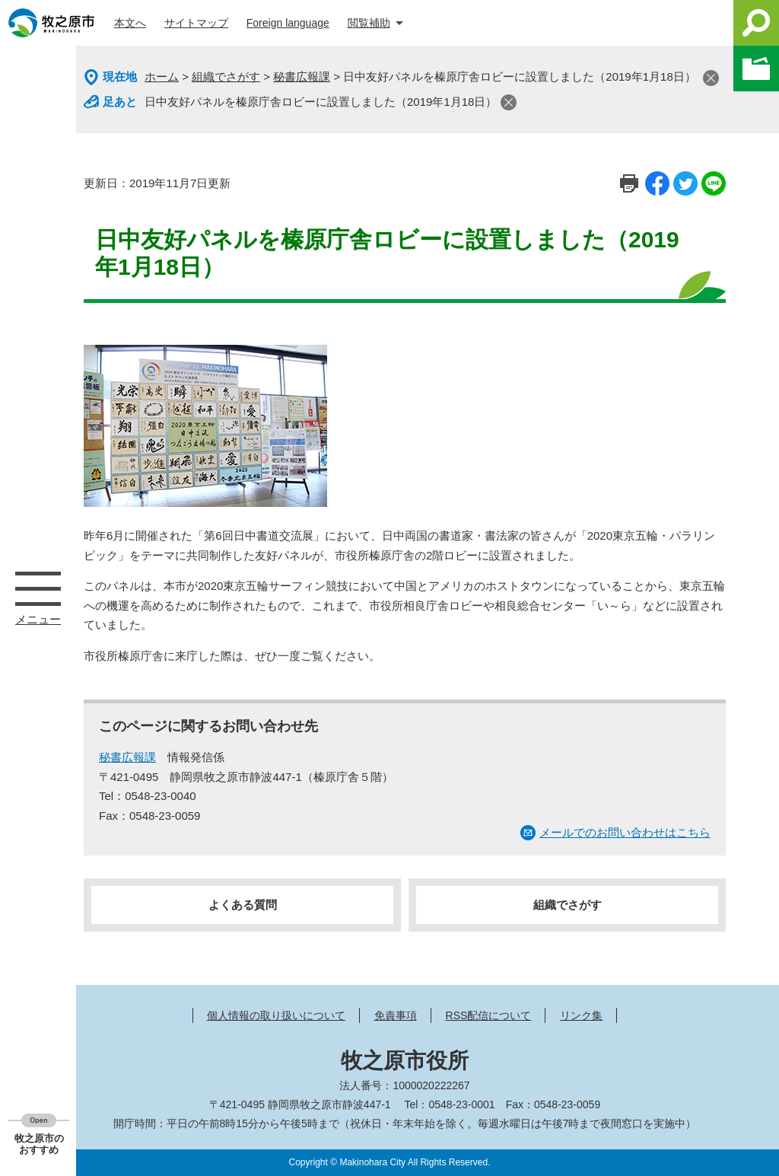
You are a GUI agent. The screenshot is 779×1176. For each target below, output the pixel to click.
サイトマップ (196, 23)
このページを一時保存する (756, 68)
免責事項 (395, 1015)
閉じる (711, 78)
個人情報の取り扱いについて (276, 1015)
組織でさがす (226, 76)
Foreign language (287, 23)
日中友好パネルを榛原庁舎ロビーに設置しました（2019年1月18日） (321, 101)
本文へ (130, 23)
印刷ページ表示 (629, 183)
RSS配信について (489, 1015)
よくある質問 (242, 904)
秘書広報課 (301, 76)
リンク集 (581, 1015)
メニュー (38, 588)
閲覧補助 (369, 23)
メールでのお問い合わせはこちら (625, 832)
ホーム (162, 76)
